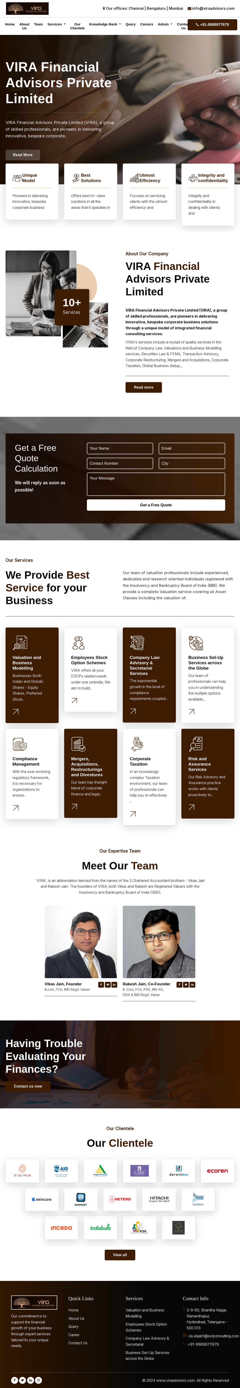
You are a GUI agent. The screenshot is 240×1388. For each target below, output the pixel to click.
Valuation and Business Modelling (145, 1313)
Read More (23, 155)
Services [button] (55, 24)
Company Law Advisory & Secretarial (147, 1341)
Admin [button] (164, 24)
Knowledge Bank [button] (103, 24)
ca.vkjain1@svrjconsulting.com (213, 1336)
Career (73, 1334)
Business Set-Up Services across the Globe (147, 1355)
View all (120, 1255)
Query (131, 24)
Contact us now (28, 1086)
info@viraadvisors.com (213, 8)
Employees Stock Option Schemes (146, 1327)
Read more (144, 387)
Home (10, 24)
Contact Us (183, 26)
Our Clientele (77, 26)
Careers (146, 24)
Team (38, 24)
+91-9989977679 (212, 25)
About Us (24, 26)
